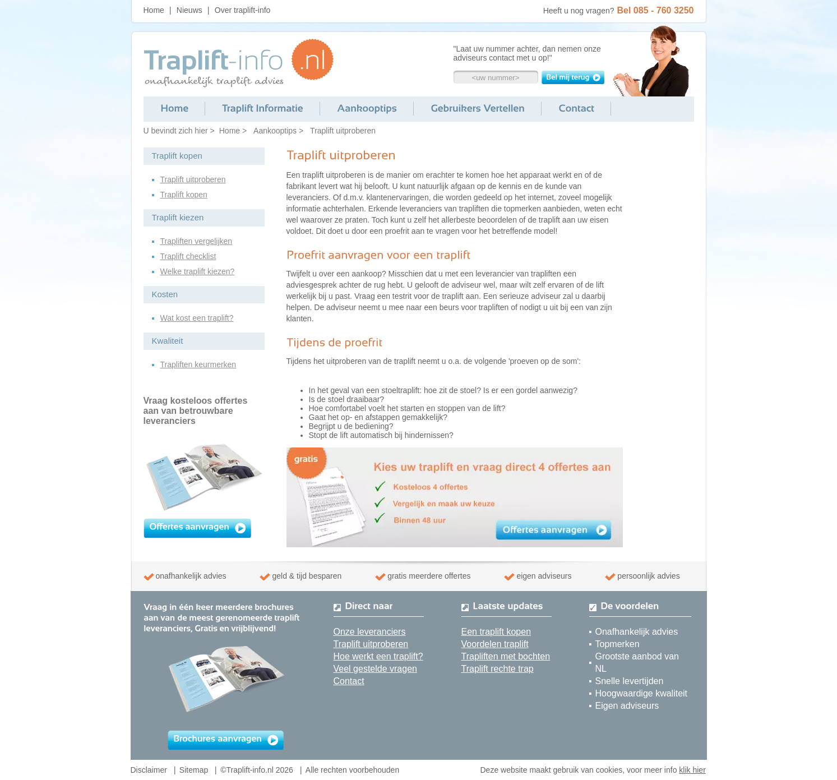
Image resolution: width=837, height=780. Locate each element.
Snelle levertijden (629, 681)
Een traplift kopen (496, 631)
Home (154, 10)
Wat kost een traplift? (197, 317)
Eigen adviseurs (627, 705)
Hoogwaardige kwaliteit (641, 693)
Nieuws (189, 10)
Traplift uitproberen (343, 130)
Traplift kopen (183, 194)
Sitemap (193, 769)
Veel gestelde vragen (375, 668)
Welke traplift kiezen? (197, 271)
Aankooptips (275, 130)
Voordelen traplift (495, 644)
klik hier (692, 769)
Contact (349, 681)
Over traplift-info (243, 10)
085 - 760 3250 (663, 10)
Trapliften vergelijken (196, 241)
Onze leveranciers (370, 631)
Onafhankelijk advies (636, 631)
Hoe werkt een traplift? (378, 656)
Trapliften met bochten (506, 656)
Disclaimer (149, 769)
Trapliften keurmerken (198, 364)
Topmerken (617, 644)
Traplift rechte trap (497, 668)
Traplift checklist (188, 256)
